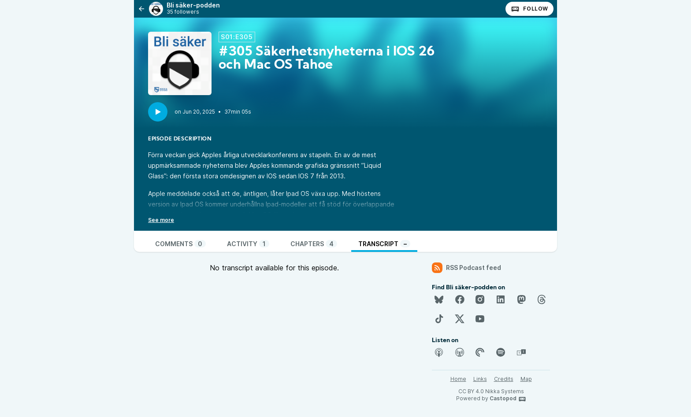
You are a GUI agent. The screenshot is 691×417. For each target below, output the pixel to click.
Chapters (313, 243)
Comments (180, 243)
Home (458, 379)
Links (480, 379)
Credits (503, 379)
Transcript (384, 243)
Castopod (508, 399)
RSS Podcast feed (466, 267)
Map (526, 379)
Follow (529, 8)
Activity (248, 243)
